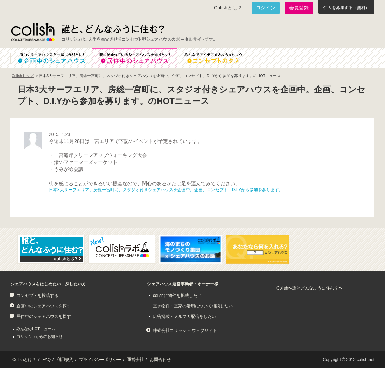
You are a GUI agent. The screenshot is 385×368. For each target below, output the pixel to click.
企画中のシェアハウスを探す (43, 306)
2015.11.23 (59, 134)
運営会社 (135, 359)
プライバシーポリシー (100, 359)
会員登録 (299, 8)
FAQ (46, 359)
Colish (32, 32)
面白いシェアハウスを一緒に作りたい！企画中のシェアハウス (51, 58)
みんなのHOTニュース (35, 329)
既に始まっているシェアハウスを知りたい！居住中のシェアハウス (134, 58)
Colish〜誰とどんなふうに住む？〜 (309, 288)
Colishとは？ (228, 8)
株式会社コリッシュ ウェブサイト (185, 330)
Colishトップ (23, 76)
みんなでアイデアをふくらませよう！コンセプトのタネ (219, 58)
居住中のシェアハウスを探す (43, 316)
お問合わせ (160, 359)
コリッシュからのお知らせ (39, 336)
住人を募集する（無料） (346, 7)
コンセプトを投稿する (37, 295)
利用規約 (65, 359)
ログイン (265, 8)
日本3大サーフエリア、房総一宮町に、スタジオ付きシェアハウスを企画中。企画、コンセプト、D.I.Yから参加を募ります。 (166, 189)
